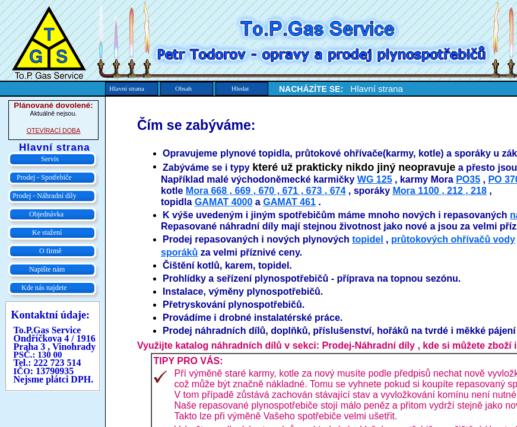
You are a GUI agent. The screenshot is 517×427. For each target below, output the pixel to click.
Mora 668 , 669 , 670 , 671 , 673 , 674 (266, 191)
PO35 (468, 179)
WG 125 (374, 179)
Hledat (240, 88)
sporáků (179, 252)
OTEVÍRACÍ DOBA (54, 130)
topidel (367, 239)
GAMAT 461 (289, 202)
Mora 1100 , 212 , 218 (439, 191)
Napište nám (47, 269)
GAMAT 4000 (224, 202)
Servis (50, 159)
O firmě (50, 251)
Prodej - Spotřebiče (44, 177)
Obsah (183, 88)
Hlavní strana (126, 88)
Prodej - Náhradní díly (44, 196)
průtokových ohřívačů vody (453, 239)
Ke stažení (47, 232)
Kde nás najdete (44, 287)
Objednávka (46, 214)
